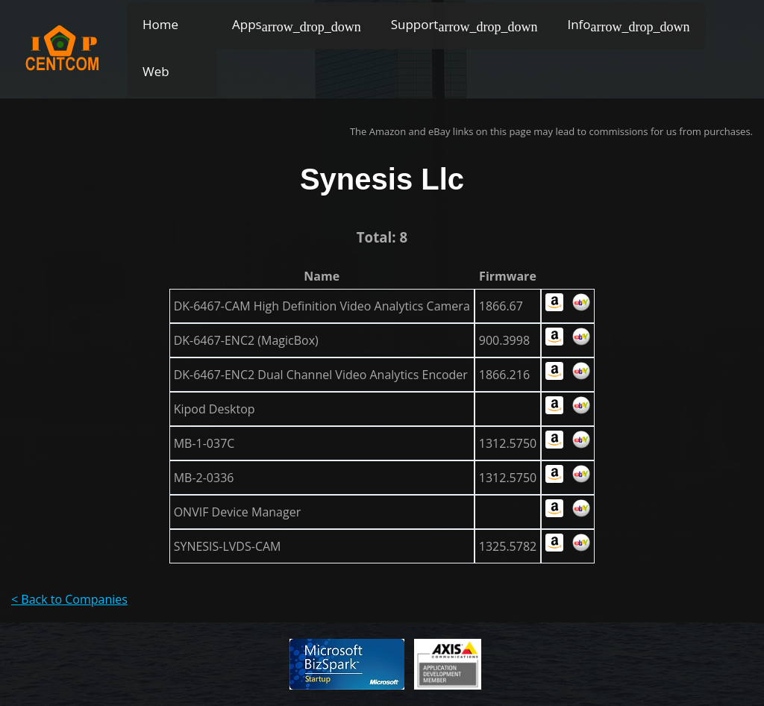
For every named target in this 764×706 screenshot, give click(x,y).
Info (578, 24)
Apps (247, 24)
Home (160, 24)
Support (415, 24)
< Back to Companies (69, 599)
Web (156, 71)
